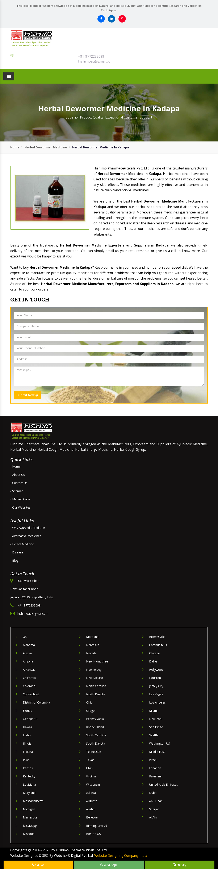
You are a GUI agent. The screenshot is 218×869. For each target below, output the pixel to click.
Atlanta (91, 793)
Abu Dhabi (156, 801)
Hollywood (156, 670)
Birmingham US (96, 826)
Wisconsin (93, 784)
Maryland (29, 793)
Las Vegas (156, 694)
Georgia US (30, 719)
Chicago (154, 653)
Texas (90, 760)
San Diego (156, 727)
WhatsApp (109, 865)
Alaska (27, 653)
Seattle (154, 735)
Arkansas (29, 670)
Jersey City (156, 686)
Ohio (89, 702)
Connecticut (31, 694)
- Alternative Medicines (25, 536)
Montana (92, 637)
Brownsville (157, 637)
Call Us (38, 865)
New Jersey (93, 670)
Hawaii (27, 727)
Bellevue (92, 817)
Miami (153, 711)
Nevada (91, 653)
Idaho (27, 735)
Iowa (26, 760)
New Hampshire (97, 661)
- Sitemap (16, 491)
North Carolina (96, 686)
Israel (152, 760)
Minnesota (30, 817)
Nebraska (92, 645)
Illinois (27, 743)
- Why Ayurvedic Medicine (27, 528)
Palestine (155, 776)
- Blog (14, 560)
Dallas (153, 661)
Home (14, 147)
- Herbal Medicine (22, 544)
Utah (89, 768)
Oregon (91, 711)
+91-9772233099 (91, 56)
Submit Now (27, 395)
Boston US (93, 834)
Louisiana (29, 784)
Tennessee (93, 752)
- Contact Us (18, 483)
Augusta (91, 801)
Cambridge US (158, 645)
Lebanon (155, 768)
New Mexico (94, 678)
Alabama (29, 645)
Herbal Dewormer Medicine (46, 147)
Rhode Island (95, 727)
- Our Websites (20, 507)
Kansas (28, 768)
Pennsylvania (95, 719)
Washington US (159, 743)
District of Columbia (36, 702)
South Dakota (95, 743)
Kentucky (29, 776)
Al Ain (153, 817)
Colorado (29, 686)
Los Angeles (157, 702)
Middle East (157, 752)
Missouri (28, 834)
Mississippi (30, 826)
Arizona (28, 661)
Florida (27, 711)
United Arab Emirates (163, 784)
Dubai (153, 793)
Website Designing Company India (120, 855)
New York (155, 719)
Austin (90, 809)
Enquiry (179, 865)
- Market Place (20, 499)
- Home (15, 466)
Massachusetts (33, 801)
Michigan (29, 809)
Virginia (91, 776)
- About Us (17, 475)
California (29, 678)
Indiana (28, 752)
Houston (155, 678)
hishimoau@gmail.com (95, 61)
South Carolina (96, 735)
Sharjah (154, 809)
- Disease (16, 552)
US (25, 637)
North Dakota (95, 694)
